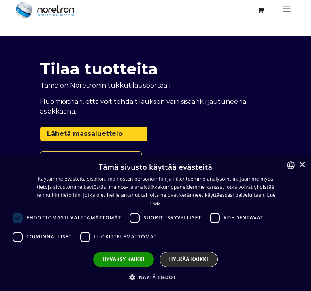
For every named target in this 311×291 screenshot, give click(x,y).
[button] (155, 277)
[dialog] (155, 223)
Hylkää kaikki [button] (188, 259)
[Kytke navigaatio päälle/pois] (286, 10)
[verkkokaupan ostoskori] (260, 10)
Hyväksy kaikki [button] (123, 259)
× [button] (302, 165)
